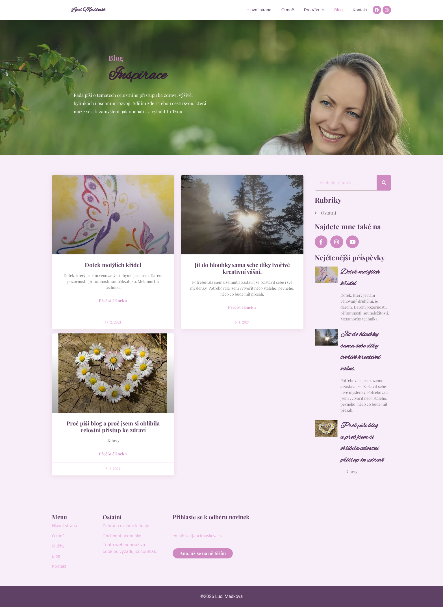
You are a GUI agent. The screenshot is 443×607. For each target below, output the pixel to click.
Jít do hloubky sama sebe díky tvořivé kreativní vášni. (242, 268)
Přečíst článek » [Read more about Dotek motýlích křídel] (113, 300)
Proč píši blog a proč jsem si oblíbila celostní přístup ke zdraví (113, 426)
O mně (287, 9)
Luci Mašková (88, 10)
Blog (338, 9)
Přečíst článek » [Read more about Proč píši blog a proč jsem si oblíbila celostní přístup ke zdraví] (113, 454)
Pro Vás (314, 10)
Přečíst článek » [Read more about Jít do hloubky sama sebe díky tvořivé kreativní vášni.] (242, 307)
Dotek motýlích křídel (113, 264)
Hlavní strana (258, 9)
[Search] (384, 183)
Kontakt (360, 9)
